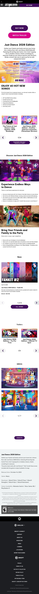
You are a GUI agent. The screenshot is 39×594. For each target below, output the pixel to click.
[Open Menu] (2, 5)
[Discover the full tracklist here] (19, 142)
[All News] (19, 307)
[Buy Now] (19, 28)
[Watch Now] (9, 124)
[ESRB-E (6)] (19, 509)
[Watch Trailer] (19, 35)
